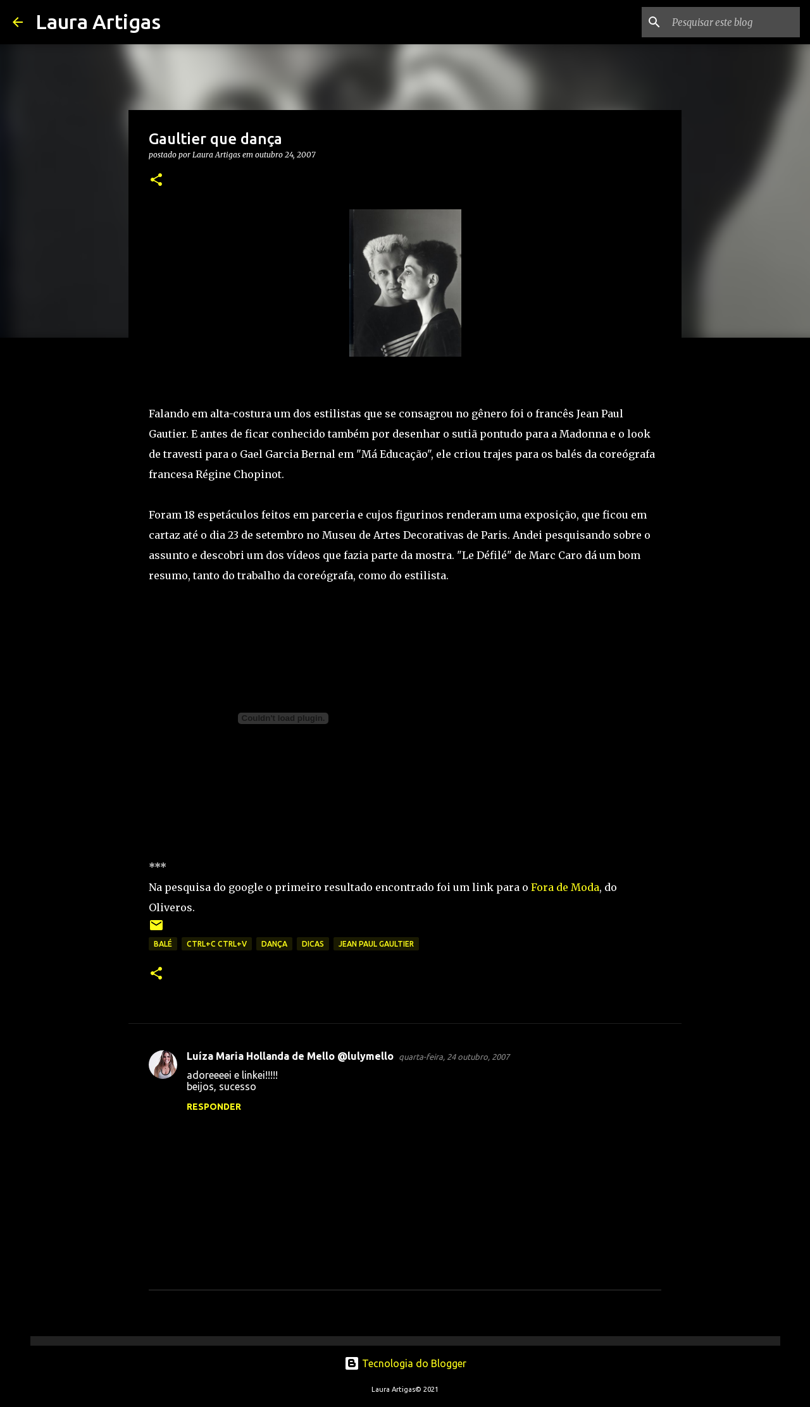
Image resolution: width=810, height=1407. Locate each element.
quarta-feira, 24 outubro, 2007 (454, 1056)
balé (163, 944)
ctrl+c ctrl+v (217, 944)
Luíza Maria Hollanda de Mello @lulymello (290, 1056)
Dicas (313, 944)
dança (274, 944)
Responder (214, 1107)
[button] (156, 180)
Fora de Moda (565, 887)
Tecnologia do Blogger (405, 1363)
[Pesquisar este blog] (733, 22)
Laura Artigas (98, 21)
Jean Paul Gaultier (376, 944)
